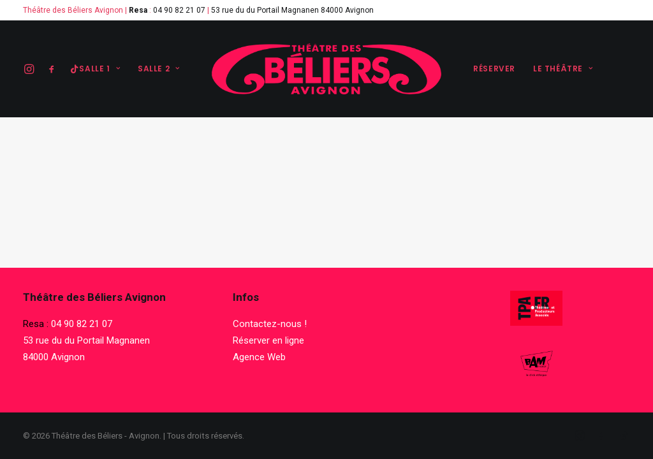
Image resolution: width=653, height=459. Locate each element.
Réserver (494, 68)
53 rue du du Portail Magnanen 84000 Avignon (292, 10)
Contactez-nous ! (270, 324)
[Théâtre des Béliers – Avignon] (327, 68)
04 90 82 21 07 (179, 10)
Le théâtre (562, 68)
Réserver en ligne (268, 340)
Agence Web (259, 357)
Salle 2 (159, 68)
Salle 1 (99, 68)
